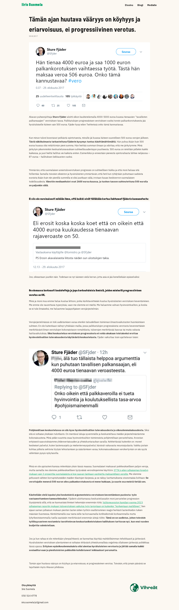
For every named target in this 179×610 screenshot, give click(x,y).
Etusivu (129, 5)
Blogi (140, 5)
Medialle (152, 5)
